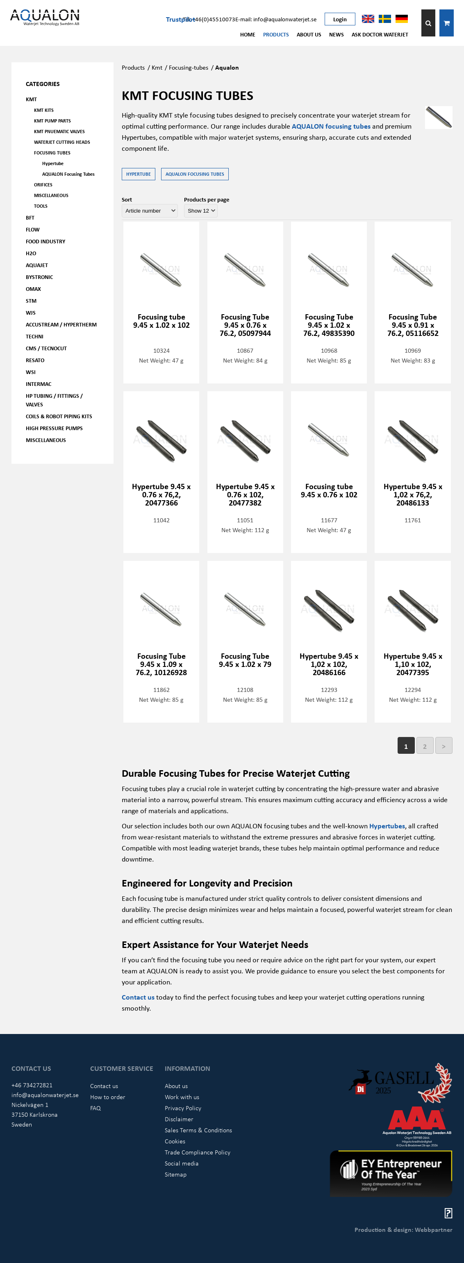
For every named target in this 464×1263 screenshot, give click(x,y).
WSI (31, 372)
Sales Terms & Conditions (198, 1129)
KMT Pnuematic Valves (59, 131)
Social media (182, 1163)
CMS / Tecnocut (46, 348)
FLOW (33, 229)
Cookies (175, 1140)
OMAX (33, 289)
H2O (31, 253)
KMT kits (44, 110)
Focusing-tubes (188, 67)
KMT (31, 99)
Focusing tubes (52, 153)
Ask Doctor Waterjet (380, 34)
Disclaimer (179, 1118)
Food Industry (45, 241)
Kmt (157, 67)
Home (247, 34)
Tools (41, 206)
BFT (30, 217)
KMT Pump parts (52, 121)
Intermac (38, 384)
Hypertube (53, 163)
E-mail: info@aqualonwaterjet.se (275, 19)
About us (309, 34)
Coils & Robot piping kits (59, 416)
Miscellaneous (51, 195)
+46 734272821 (31, 1084)
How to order (107, 1096)
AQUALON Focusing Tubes (68, 174)
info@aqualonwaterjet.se (45, 1094)
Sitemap (176, 1174)
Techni (34, 336)
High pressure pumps (54, 428)
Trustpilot (180, 19)
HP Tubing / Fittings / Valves (54, 400)
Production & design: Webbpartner (404, 1229)
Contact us (104, 1085)
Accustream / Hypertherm (61, 324)
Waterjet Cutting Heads (62, 142)
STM (31, 300)
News (336, 34)
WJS (31, 312)
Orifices (43, 184)
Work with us (182, 1096)
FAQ (95, 1107)
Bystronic (39, 277)
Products (276, 34)
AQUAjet (37, 265)
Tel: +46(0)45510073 (209, 19)
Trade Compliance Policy (197, 1151)
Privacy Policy (183, 1107)
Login (340, 19)
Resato (35, 360)
